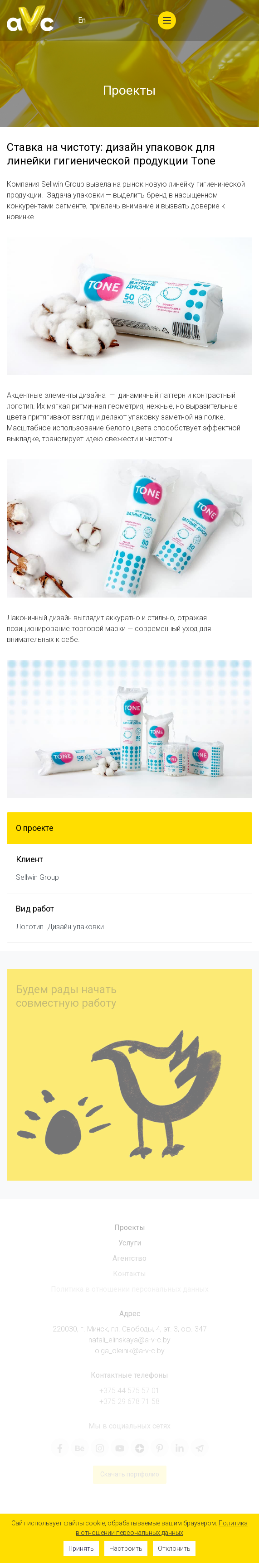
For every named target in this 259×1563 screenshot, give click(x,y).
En (82, 20)
